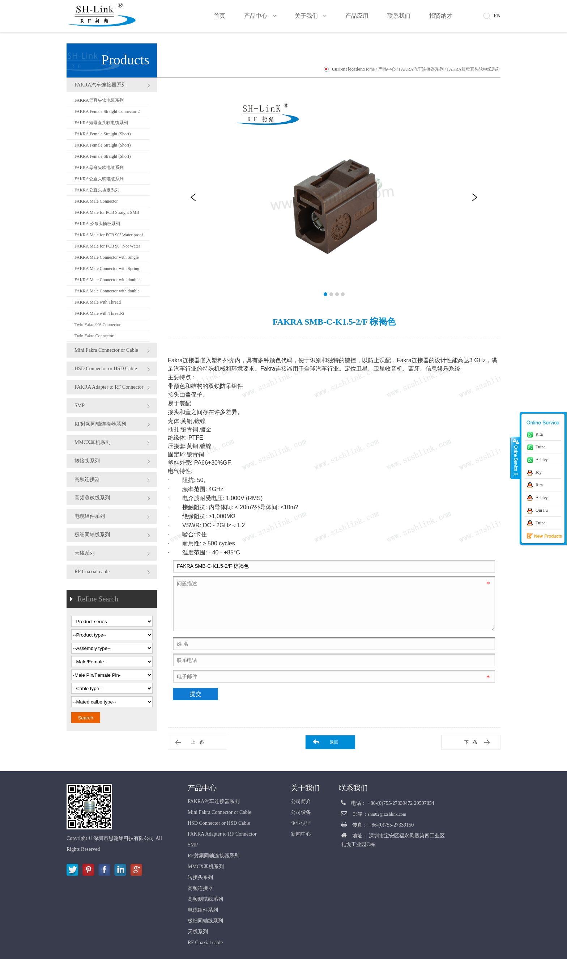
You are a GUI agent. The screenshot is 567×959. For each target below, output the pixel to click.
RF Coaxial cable (92, 571)
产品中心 (387, 69)
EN (497, 15)
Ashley (542, 459)
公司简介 (301, 801)
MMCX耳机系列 (92, 442)
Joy (539, 472)
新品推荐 (539, 535)
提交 (195, 694)
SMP (79, 405)
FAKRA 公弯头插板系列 (97, 223)
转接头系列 (87, 461)
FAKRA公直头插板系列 (96, 190)
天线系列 (84, 553)
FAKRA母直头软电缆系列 (99, 100)
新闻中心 (301, 834)
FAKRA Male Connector (96, 201)
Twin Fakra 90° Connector (97, 324)
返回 (334, 742)
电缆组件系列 (89, 516)
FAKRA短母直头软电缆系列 (473, 69)
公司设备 (301, 812)
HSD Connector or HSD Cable (105, 368)
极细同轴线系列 (92, 534)
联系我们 (353, 788)
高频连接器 (87, 479)
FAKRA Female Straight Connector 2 (107, 111)
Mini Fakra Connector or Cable (106, 350)
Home (369, 69)
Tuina (541, 446)
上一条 (197, 742)
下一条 (470, 742)
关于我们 (305, 788)
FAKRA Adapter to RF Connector (108, 387)
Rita (539, 434)
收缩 (515, 457)
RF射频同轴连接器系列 (100, 424)
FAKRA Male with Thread (97, 302)
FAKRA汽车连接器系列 (421, 69)
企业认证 (301, 823)
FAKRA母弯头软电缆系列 (99, 167)
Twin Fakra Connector (94, 335)
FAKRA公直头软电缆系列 (99, 178)
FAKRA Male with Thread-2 (99, 313)
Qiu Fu (542, 510)
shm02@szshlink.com (387, 814)
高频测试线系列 (92, 497)
